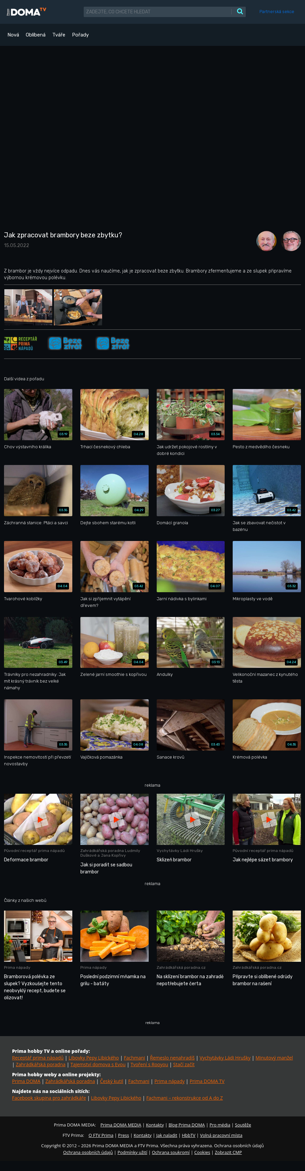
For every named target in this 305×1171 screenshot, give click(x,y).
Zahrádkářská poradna (40, 1064)
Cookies (202, 1152)
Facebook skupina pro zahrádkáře (49, 1098)
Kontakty (155, 1125)
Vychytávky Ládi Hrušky (225, 1058)
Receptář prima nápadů (38, 1058)
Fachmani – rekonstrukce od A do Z (184, 1098)
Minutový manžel (274, 1058)
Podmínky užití (132, 1152)
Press (123, 1135)
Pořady (80, 35)
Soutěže (243, 1125)
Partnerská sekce (276, 11)
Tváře (58, 35)
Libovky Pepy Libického (94, 1058)
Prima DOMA (26, 1081)
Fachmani (134, 1058)
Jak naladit (166, 1135)
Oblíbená (36, 35)
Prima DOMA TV (206, 1081)
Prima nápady (169, 1081)
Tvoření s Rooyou (149, 1064)
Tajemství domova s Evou (98, 1064)
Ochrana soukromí (171, 1152)
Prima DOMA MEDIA (120, 1125)
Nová (13, 35)
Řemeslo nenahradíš (172, 1058)
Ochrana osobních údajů (88, 1152)
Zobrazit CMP (228, 1152)
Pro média (220, 1125)
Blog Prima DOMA (186, 1125)
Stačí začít (184, 1064)
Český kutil (111, 1081)
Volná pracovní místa (221, 1135)
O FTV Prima (100, 1135)
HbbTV (188, 1135)
